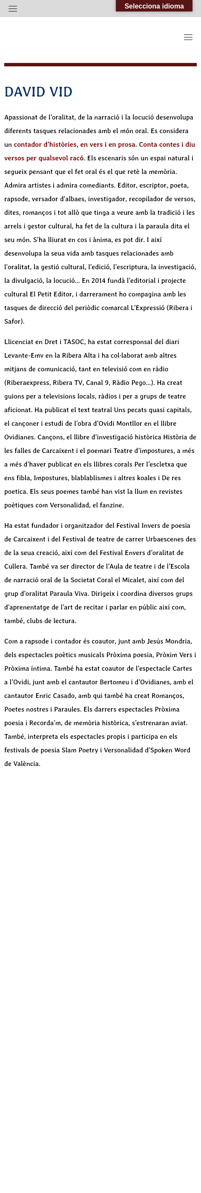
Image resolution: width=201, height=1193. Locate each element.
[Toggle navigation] (12, 8)
